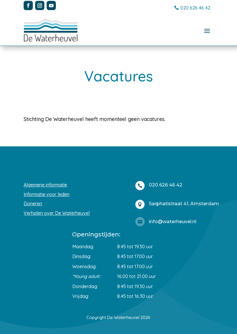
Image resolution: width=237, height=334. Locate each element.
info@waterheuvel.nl (172, 221)
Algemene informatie (45, 185)
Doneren (33, 203)
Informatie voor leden (46, 194)
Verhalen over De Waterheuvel (57, 213)
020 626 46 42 (195, 8)
